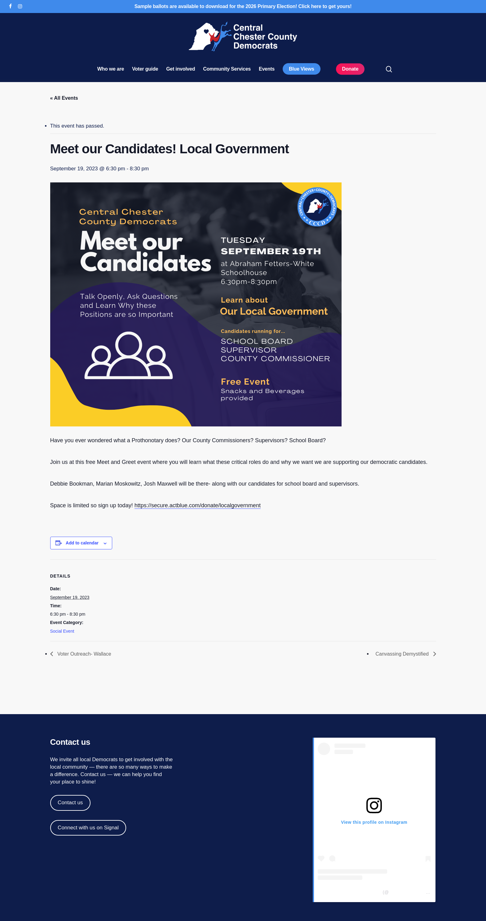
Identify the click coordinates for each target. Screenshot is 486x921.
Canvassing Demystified (402, 654)
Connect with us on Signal (88, 828)
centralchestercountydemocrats (421, 892)
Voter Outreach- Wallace (83, 654)
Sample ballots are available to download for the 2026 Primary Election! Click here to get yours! (243, 6)
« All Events (64, 98)
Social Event (62, 631)
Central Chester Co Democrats (349, 892)
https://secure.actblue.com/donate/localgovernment (198, 505)
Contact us (92, 774)
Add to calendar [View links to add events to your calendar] (82, 542)
